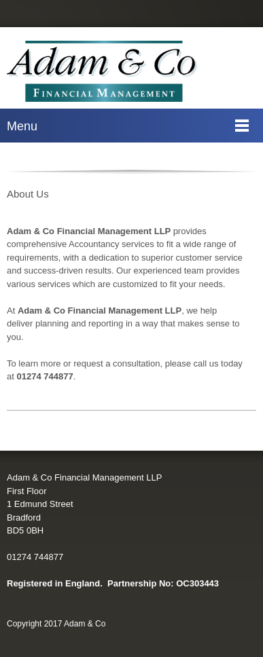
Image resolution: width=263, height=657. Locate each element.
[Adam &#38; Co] (102, 71)
